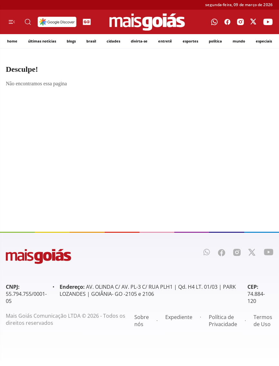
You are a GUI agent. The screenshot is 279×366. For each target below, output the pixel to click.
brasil (91, 41)
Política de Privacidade (223, 321)
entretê (165, 41)
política (215, 41)
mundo (239, 41)
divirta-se (139, 41)
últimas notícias (42, 41)
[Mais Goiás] (147, 22)
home (12, 41)
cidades (113, 41)
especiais (264, 41)
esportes (190, 41)
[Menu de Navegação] (11, 21)
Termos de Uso (263, 321)
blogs (71, 41)
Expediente (178, 317)
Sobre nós (141, 321)
